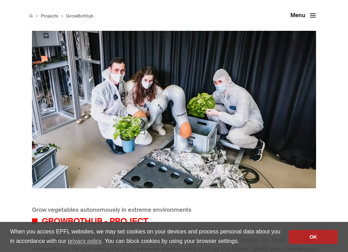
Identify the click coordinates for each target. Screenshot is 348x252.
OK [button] (313, 237)
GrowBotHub (79, 16)
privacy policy (84, 241)
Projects (50, 16)
